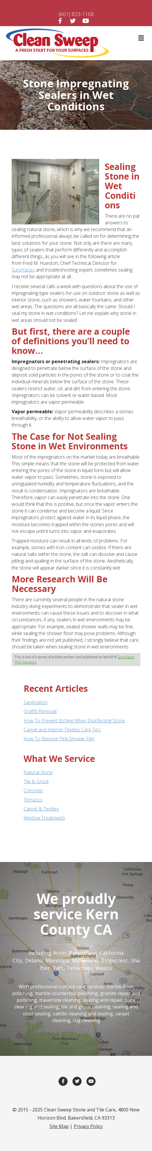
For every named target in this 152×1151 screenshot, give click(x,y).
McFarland (85, 960)
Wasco (104, 967)
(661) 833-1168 (76, 13)
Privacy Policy (88, 1126)
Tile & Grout (36, 781)
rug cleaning (86, 1020)
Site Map (59, 1126)
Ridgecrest (114, 960)
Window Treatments (44, 818)
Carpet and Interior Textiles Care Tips (62, 729)
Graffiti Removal (40, 711)
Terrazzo (33, 800)
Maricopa (57, 960)
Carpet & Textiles (41, 809)
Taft (58, 967)
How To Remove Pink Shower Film (59, 738)
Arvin (59, 952)
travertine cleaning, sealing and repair (81, 1000)
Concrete (33, 790)
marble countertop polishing (66, 993)
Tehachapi (79, 967)
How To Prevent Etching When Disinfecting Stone (74, 720)
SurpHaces (23, 270)
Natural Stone (38, 772)
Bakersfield (83, 952)
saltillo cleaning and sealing (83, 1013)
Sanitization (35, 702)
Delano (34, 960)
